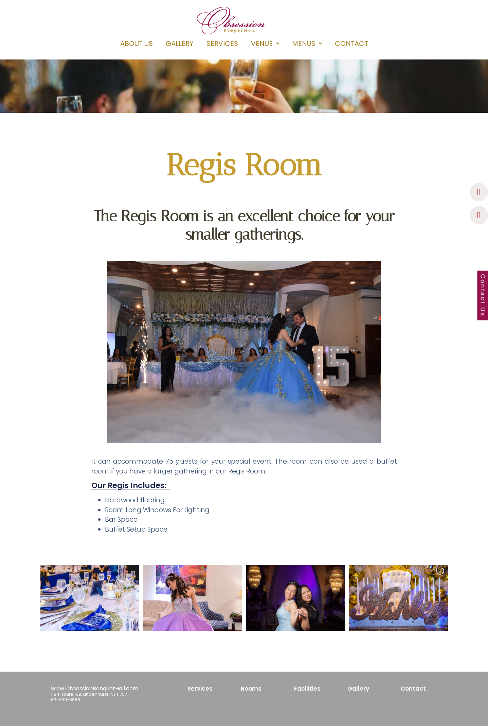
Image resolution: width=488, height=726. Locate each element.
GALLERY (180, 43)
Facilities (307, 689)
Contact (413, 689)
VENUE (265, 43)
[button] (265, 43)
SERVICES (222, 43)
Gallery (358, 689)
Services (200, 689)
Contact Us (483, 295)
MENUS (307, 43)
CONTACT (351, 43)
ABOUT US (136, 43)
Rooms (251, 689)
